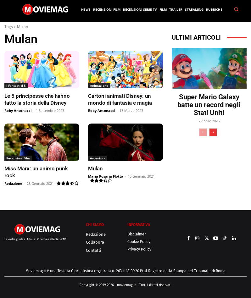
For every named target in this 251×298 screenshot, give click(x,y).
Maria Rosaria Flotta (105, 176)
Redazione (13, 183)
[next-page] (213, 132)
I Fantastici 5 (16, 85)
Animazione (99, 85)
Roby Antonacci (17, 110)
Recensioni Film (18, 158)
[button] (236, 9)
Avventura (97, 158)
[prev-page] (203, 132)
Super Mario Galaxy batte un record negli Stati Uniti (209, 105)
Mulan (95, 168)
